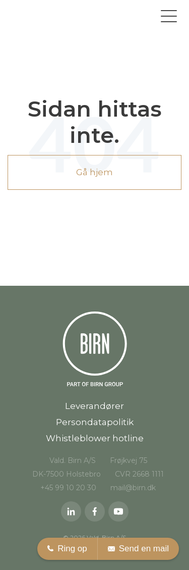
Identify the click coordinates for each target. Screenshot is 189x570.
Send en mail (138, 549)
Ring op (67, 549)
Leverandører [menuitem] (94, 406)
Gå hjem (94, 172)
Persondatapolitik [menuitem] (95, 422)
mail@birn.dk (133, 487)
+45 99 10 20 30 (68, 487)
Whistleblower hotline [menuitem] (95, 438)
